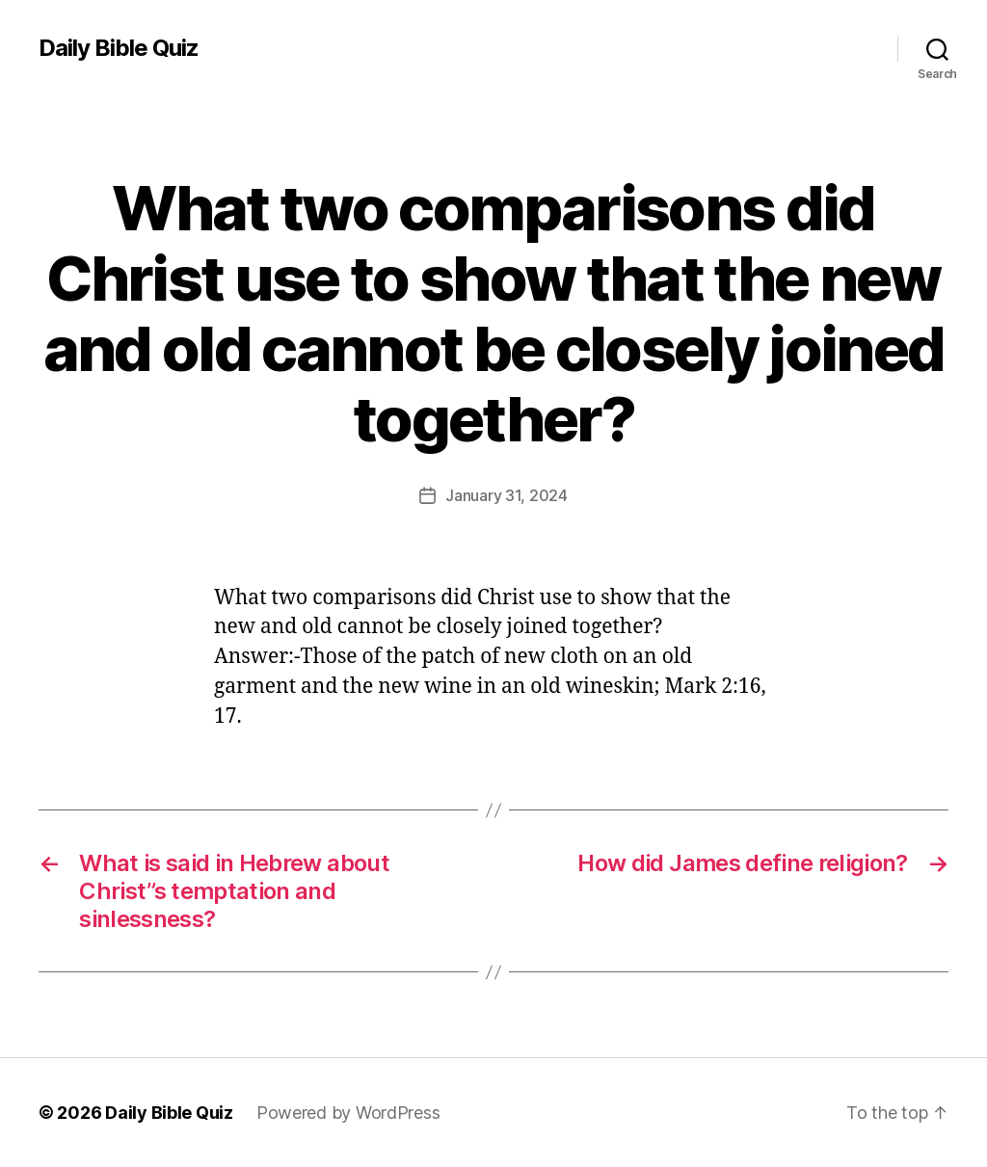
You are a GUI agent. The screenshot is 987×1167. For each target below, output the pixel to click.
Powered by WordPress (348, 1112)
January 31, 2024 (506, 495)
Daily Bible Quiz (119, 48)
